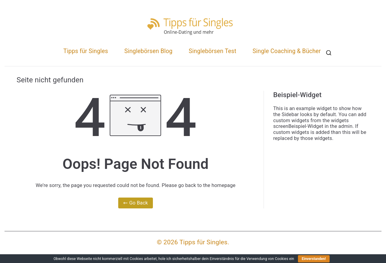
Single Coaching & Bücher (287, 51)
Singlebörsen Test (212, 51)
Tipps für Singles (85, 51)
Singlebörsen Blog (148, 51)
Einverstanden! (314, 259)
